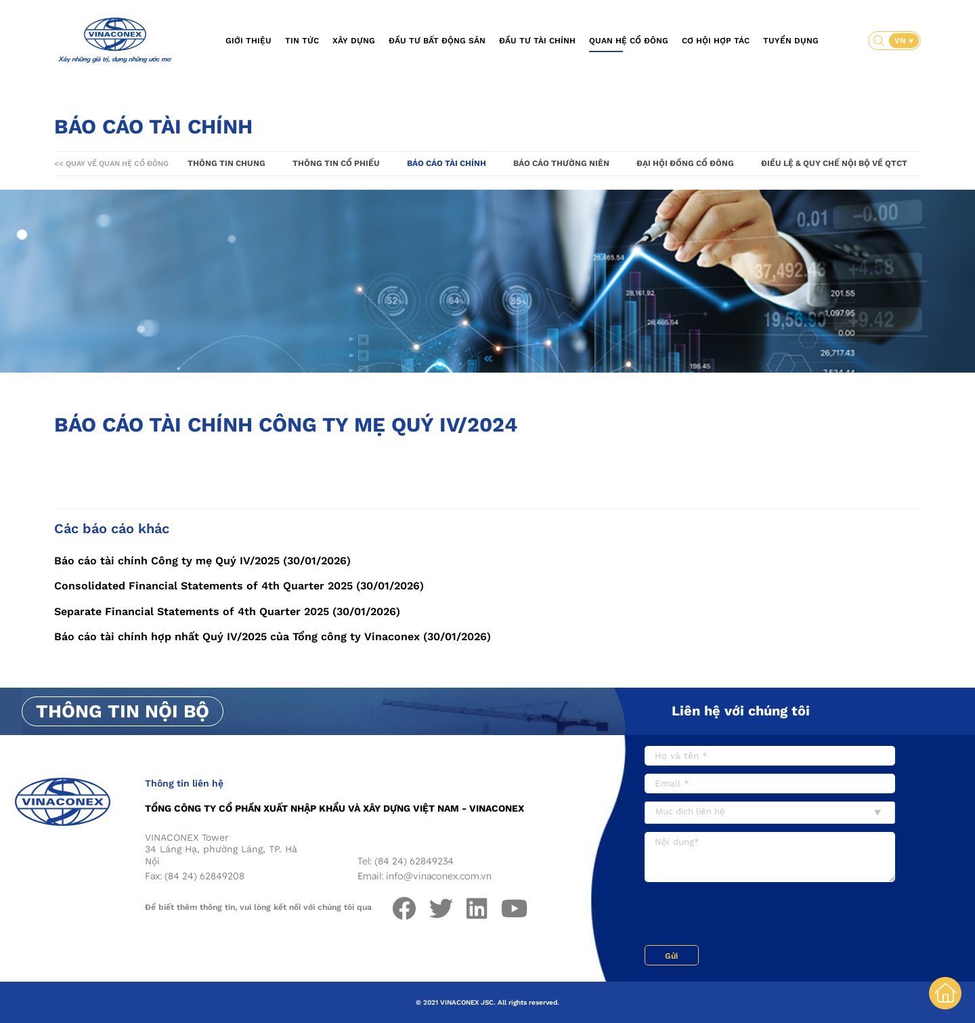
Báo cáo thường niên (561, 163)
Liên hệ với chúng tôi (741, 711)
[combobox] (770, 812)
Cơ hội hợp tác (716, 40)
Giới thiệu (248, 40)
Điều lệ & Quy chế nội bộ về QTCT (834, 163)
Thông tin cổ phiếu (336, 163)
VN (901, 40)
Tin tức (302, 40)
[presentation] (747, 915)
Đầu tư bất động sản (437, 40)
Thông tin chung (226, 163)
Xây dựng (353, 40)
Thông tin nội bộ (122, 711)
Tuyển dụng (791, 40)
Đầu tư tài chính (537, 40)
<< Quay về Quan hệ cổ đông (111, 163)
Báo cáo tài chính (446, 163)
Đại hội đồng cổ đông (685, 163)
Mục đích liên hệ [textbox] (690, 811)
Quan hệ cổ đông (628, 40)
